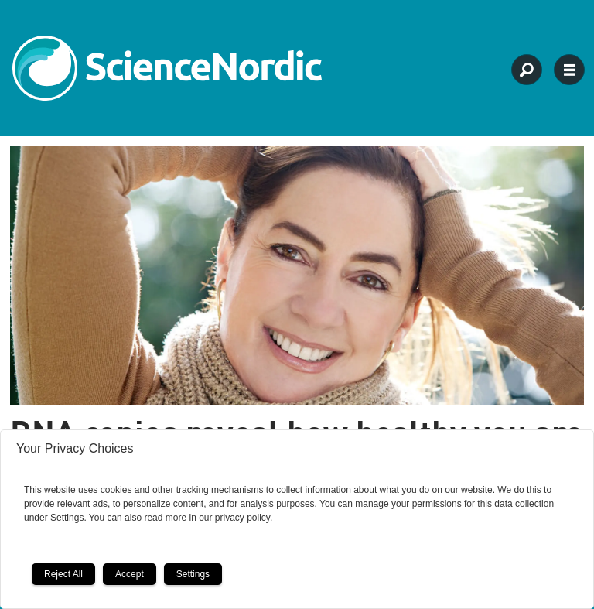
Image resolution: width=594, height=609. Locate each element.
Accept (129, 574)
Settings (193, 574)
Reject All (63, 574)
